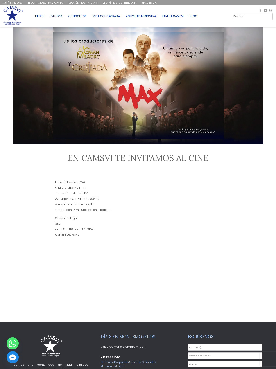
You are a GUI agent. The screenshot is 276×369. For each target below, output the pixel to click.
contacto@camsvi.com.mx (45, 2)
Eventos (56, 16)
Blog (191, 16)
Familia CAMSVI (171, 16)
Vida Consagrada (106, 16)
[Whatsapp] (13, 343)
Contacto (148, 2)
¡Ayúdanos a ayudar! (82, 2)
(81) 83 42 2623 (13, 2)
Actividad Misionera (139, 16)
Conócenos (77, 16)
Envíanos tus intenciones (119, 2)
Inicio (40, 16)
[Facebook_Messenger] (13, 357)
